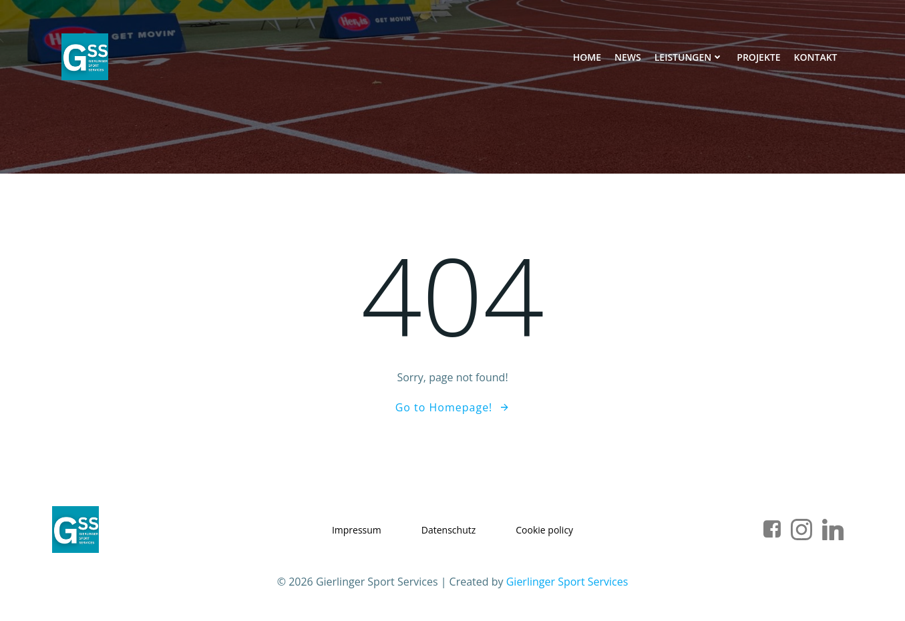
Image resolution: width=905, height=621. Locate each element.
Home (587, 57)
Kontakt (816, 57)
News (627, 57)
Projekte (758, 57)
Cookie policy (544, 530)
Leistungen (689, 57)
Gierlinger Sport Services (567, 581)
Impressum (356, 530)
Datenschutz (448, 530)
